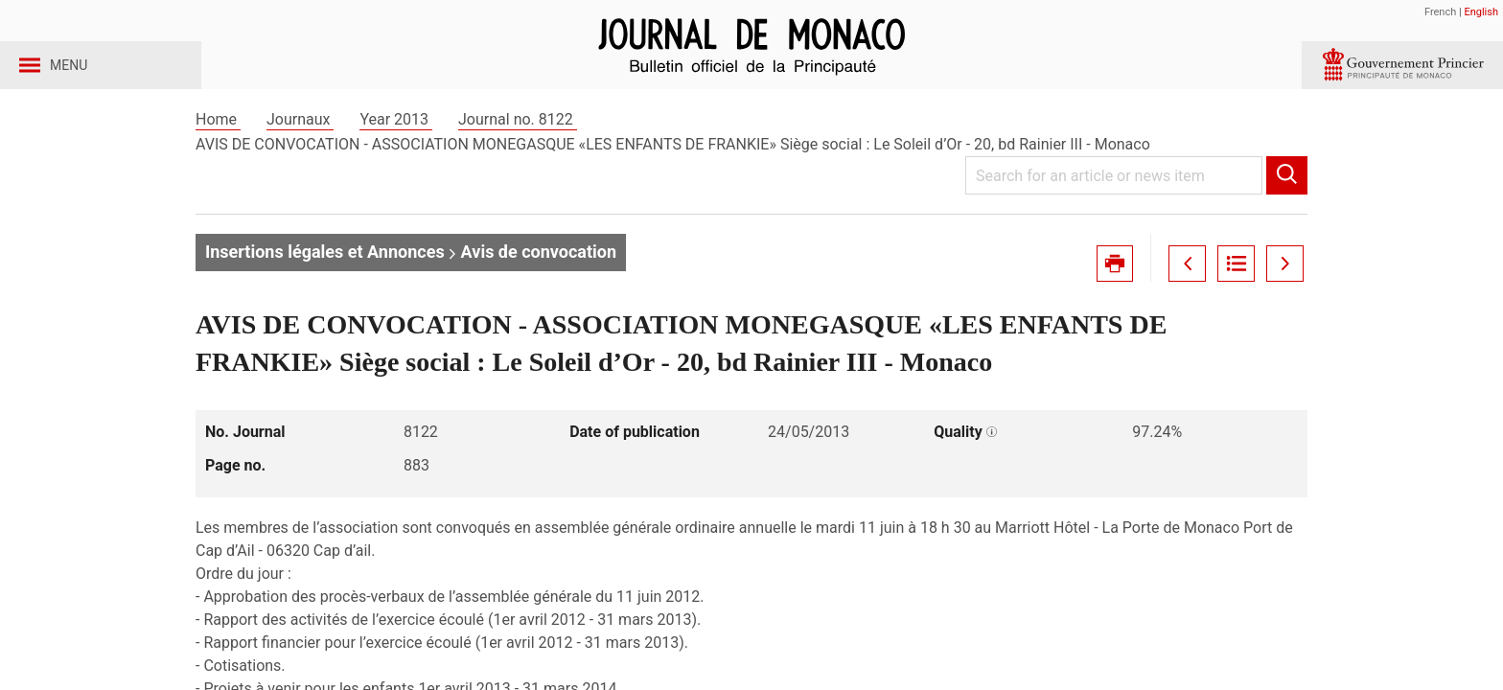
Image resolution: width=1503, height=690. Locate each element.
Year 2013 (395, 152)
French (1440, 12)
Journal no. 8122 (517, 152)
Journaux (300, 152)
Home (218, 152)
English (1481, 12)
